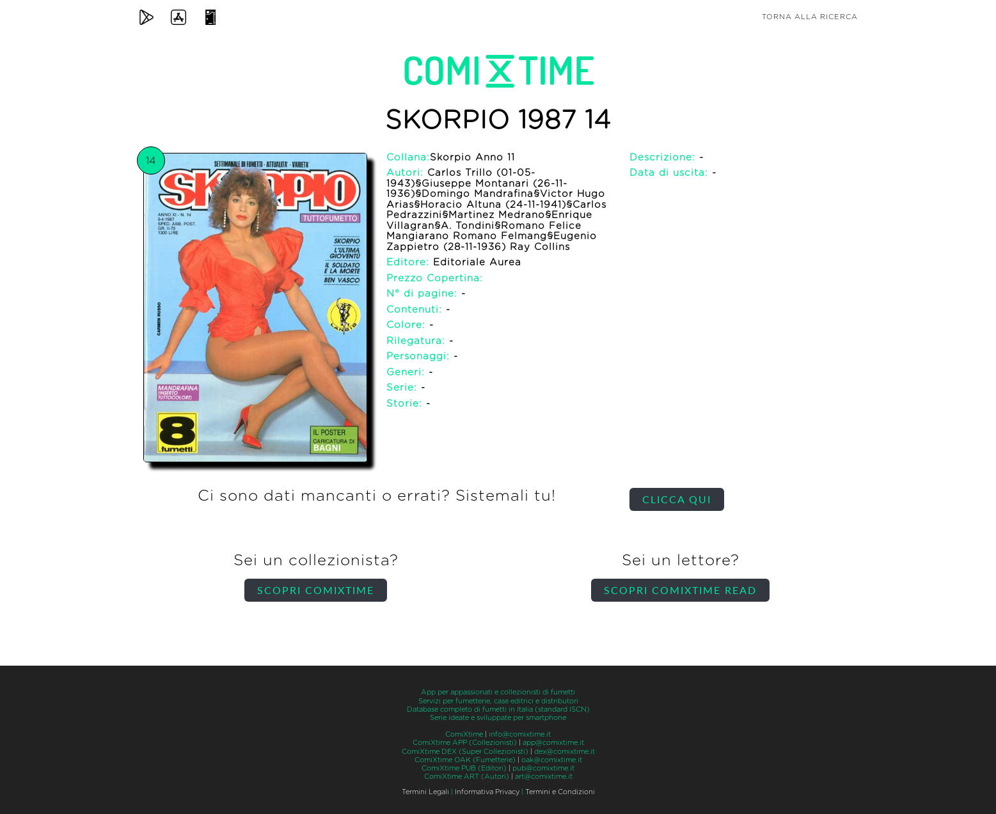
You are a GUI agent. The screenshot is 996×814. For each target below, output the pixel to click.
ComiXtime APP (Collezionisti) (465, 742)
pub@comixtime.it (543, 768)
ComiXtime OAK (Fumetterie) (465, 759)
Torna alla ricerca (810, 16)
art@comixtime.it (544, 776)
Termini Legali (425, 791)
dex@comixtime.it (564, 751)
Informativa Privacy (487, 791)
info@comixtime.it (520, 734)
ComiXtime (464, 734)
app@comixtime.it (553, 742)
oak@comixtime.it (551, 759)
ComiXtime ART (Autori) (466, 776)
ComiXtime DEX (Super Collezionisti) (465, 751)
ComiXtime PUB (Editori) (464, 768)
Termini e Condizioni (560, 791)
